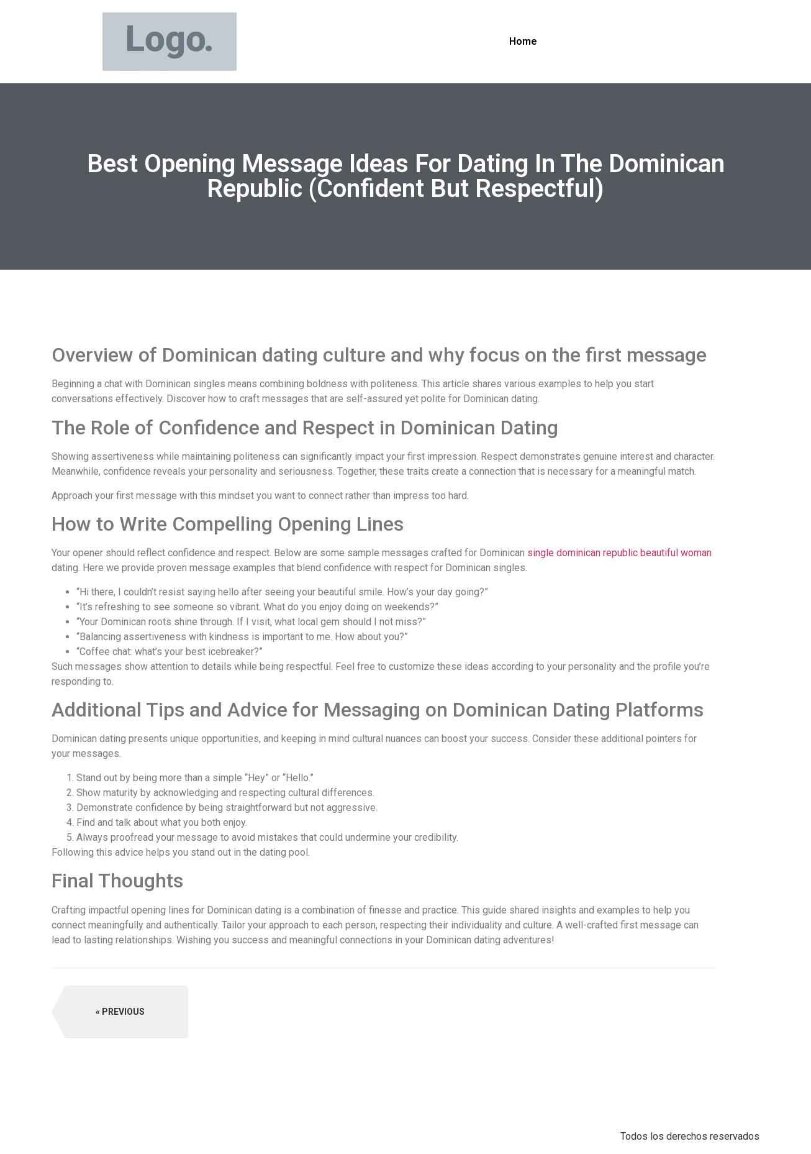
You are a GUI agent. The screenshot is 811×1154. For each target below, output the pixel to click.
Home (523, 41)
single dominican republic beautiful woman (619, 553)
